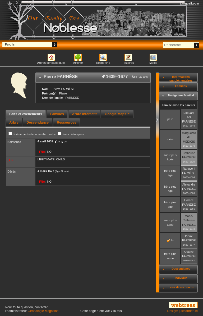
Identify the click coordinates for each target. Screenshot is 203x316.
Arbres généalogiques (51, 62)
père (170, 119)
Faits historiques (71, 134)
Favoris (10, 44)
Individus (180, 277)
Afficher (78, 62)
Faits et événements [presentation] (25, 114)
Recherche (103, 62)
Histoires (128, 62)
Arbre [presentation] (14, 122)
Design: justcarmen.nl (182, 311)
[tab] (93, 78)
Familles (181, 86)
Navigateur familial (181, 95)
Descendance (181, 268)
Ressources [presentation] (66, 122)
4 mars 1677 (46, 171)
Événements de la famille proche (32, 134)
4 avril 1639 (45, 141)
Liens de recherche (181, 287)
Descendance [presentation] (37, 122)
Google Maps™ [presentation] (117, 114)
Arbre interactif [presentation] (84, 114)
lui (170, 240)
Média (153, 62)
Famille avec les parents (178, 105)
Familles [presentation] (57, 114)
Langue (185, 3)
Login (195, 3)
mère (170, 139)
